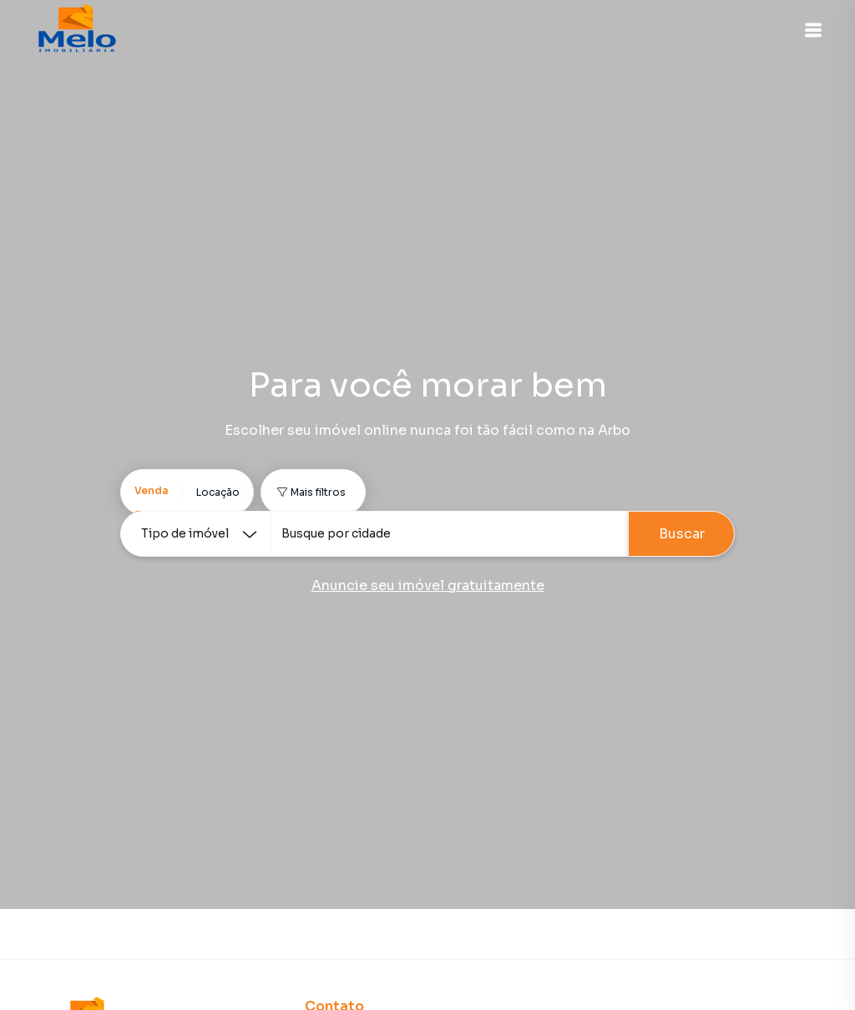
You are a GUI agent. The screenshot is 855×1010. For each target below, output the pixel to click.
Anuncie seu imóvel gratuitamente (427, 585)
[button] (813, 30)
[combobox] (449, 534)
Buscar (682, 534)
